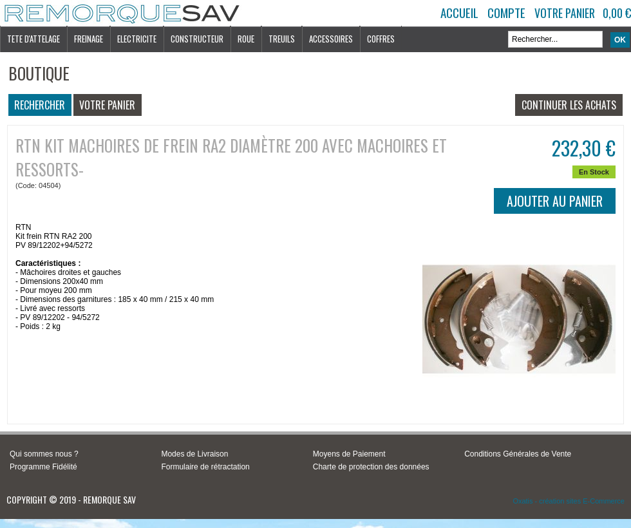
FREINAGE (88, 38)
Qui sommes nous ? (44, 453)
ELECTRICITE (136, 38)
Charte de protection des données (371, 466)
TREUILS (281, 38)
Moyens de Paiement (349, 453)
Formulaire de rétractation (205, 466)
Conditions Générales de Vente (517, 453)
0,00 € (617, 13)
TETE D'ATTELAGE (33, 38)
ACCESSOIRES (331, 38)
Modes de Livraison (194, 453)
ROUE (246, 38)
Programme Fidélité (43, 466)
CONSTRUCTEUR (197, 38)
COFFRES (381, 38)
